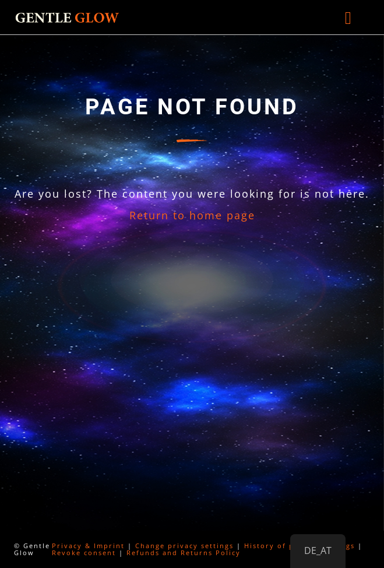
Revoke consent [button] (84, 552)
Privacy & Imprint (88, 545)
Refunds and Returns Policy (183, 552)
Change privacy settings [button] (184, 545)
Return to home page (192, 215)
